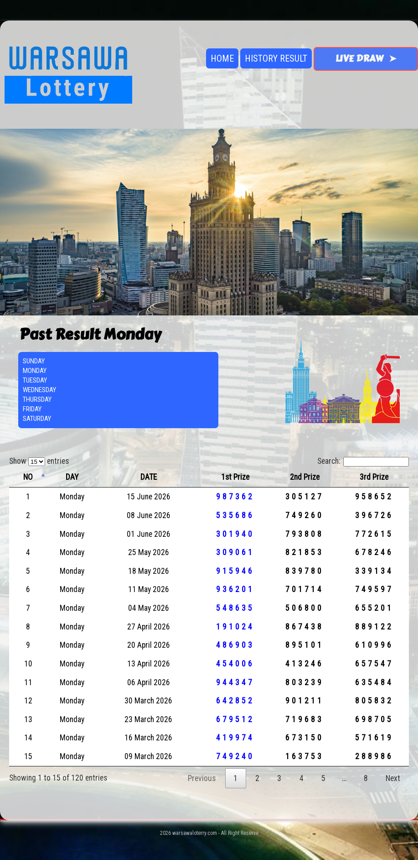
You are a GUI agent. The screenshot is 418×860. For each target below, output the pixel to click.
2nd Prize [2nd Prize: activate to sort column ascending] (305, 477)
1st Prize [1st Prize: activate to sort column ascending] (235, 477)
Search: (363, 461)
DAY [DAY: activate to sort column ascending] (72, 477)
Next (393, 778)
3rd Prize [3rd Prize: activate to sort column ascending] (374, 477)
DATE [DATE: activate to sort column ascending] (148, 477)
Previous (202, 778)
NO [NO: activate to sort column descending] (28, 477)
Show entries (39, 461)
